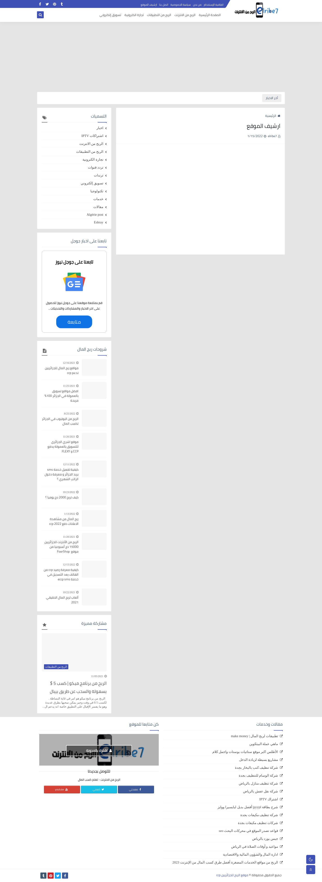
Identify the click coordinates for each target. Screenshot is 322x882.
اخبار (100, 128)
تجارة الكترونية (134, 15)
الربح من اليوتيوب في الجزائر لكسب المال (60, 421)
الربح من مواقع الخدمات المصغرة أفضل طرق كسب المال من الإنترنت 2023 (225, 862)
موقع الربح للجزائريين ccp (232, 875)
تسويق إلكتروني (110, 15)
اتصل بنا (163, 4)
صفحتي (135, 789)
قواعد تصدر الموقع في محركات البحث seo (248, 831)
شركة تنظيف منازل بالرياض (258, 783)
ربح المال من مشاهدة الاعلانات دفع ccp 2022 (63, 521)
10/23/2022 (69, 492)
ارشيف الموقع (149, 4)
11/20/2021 (69, 536)
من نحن (197, 4)
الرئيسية (272, 116)
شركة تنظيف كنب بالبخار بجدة (256, 767)
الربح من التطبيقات (159, 15)
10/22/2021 (69, 592)
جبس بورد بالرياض (265, 838)
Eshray (98, 222)
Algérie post (95, 214)
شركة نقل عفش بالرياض (260, 791)
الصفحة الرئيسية (210, 15)
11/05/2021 (97, 676)
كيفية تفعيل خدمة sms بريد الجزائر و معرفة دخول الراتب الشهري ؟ (61, 474)
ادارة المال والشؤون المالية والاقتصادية (250, 854)
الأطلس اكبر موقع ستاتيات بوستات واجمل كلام (245, 752)
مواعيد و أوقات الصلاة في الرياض (254, 846)
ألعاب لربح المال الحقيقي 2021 (62, 600)
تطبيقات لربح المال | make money (254, 736)
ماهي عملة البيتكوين (263, 744)
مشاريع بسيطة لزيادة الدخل (258, 760)
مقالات (98, 207)
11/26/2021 (69, 436)
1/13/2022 (69, 513)
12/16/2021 (69, 362)
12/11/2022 (69, 464)
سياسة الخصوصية (180, 4)
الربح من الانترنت (185, 15)
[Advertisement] (161, 56)
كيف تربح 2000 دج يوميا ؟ (61, 497)
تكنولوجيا (96, 191)
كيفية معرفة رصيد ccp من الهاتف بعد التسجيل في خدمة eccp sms (61, 574)
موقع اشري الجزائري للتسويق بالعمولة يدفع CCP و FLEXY (63, 447)
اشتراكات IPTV (92, 136)
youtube (61, 789)
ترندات (98, 175)
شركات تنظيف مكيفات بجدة (258, 823)
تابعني (98, 789)
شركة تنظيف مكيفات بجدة (259, 815)
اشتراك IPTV (268, 799)
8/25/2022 (69, 413)
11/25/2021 (69, 385)
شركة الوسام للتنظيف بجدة (258, 775)
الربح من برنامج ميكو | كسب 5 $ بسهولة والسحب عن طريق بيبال (78, 687)
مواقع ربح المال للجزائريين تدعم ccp (61, 370)
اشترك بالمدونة (99, 750)
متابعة (74, 321)
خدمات (98, 199)
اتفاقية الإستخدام (213, 4)
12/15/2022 (69, 564)
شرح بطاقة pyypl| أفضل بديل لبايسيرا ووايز (248, 807)
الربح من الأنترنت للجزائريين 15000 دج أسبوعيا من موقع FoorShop (61, 547)
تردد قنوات (95, 167)
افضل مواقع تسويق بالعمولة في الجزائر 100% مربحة (61, 396)
